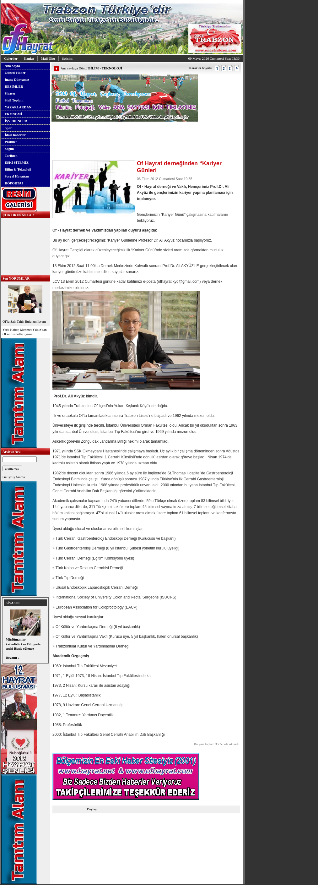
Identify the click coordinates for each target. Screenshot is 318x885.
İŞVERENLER (16, 121)
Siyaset (10, 93)
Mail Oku (48, 58)
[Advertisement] (124, 131)
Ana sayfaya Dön (72, 68)
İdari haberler (15, 135)
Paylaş (92, 809)
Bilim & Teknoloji (18, 169)
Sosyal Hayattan (17, 176)
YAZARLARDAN (18, 107)
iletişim (67, 58)
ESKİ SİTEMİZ (17, 162)
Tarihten (11, 155)
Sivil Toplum (14, 100)
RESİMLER (14, 86)
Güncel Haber (15, 72)
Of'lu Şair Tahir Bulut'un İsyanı (25, 303)
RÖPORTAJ (14, 183)
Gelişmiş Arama (14, 477)
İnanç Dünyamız (17, 79)
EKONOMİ (13, 114)
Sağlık (9, 148)
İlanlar (29, 58)
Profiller (11, 142)
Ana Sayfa (12, 66)
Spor (8, 128)
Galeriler (11, 58)
